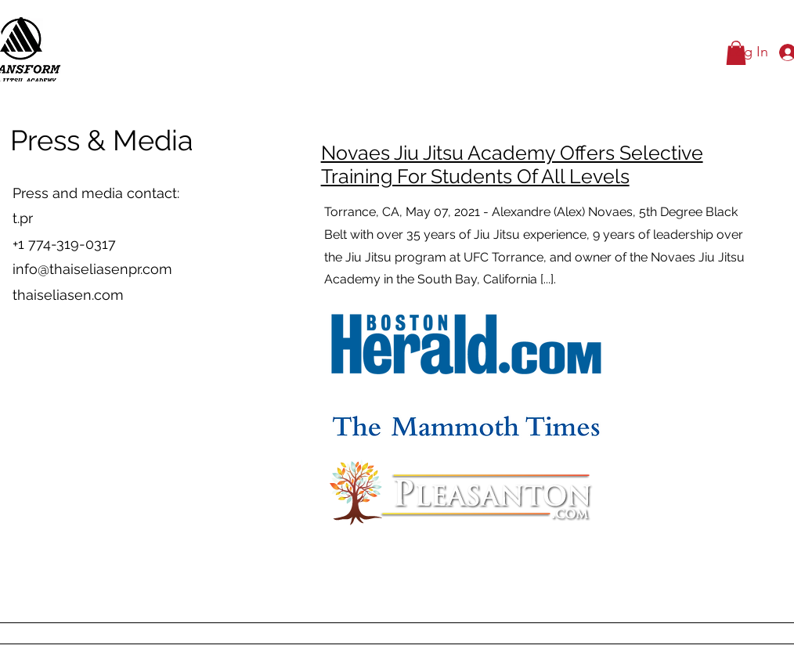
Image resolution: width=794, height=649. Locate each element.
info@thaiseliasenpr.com (92, 269)
